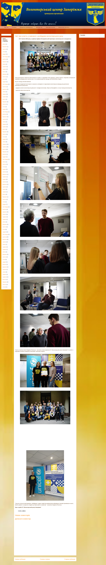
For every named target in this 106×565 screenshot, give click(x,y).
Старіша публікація (69, 559)
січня (4, 51)
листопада (5, 56)
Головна (14, 27)
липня (4, 64)
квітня (4, 44)
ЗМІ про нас (39, 27)
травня (4, 69)
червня (4, 66)
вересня (5, 61)
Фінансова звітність (63, 27)
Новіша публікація (20, 559)
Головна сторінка (45, 559)
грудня (4, 54)
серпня (4, 119)
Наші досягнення (50, 27)
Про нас (6, 27)
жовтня (4, 59)
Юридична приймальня (26, 27)
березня (5, 46)
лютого (4, 49)
